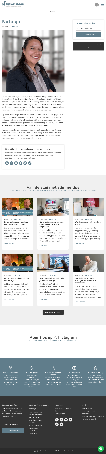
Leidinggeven (33, 428)
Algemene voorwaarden (63, 408)
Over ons (58, 411)
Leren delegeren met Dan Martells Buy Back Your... (16, 223)
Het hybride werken (35, 425)
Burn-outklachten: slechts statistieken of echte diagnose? (51, 224)
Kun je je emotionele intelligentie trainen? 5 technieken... (85, 280)
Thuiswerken (33, 433)
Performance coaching (89, 419)
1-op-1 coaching (87, 408)
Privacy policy (60, 413)
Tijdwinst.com (44, 451)
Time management (35, 412)
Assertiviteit (33, 431)
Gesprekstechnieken (35, 420)
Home (52, 11)
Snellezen (32, 423)
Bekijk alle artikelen (53, 312)
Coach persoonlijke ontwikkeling (93, 416)
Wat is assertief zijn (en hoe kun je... (88, 223)
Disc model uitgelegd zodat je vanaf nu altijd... (52, 279)
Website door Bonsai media (63, 451)
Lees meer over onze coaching (88, 46)
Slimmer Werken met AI (37, 414)
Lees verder (9, 243)
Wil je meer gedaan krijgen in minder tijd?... (17, 279)
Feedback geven (34, 417)
